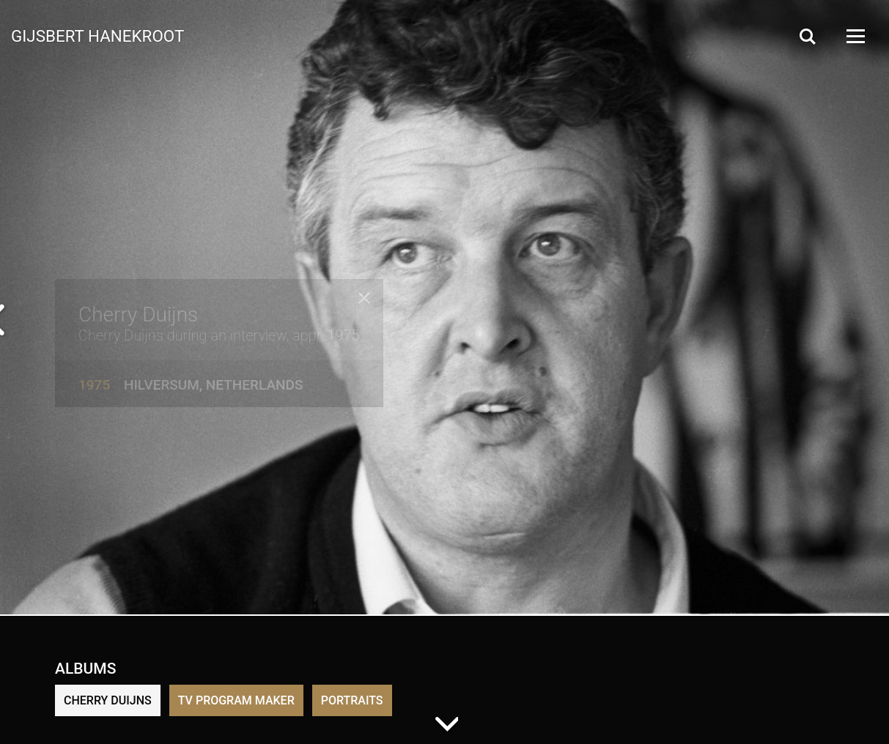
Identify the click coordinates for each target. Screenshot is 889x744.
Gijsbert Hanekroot (97, 35)
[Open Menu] (854, 36)
